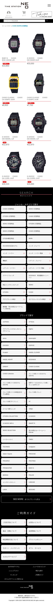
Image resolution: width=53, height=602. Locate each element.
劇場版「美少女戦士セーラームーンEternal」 (13, 307)
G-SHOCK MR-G (8, 423)
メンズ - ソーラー (8, 253)
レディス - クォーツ (35, 260)
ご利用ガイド (39, 575)
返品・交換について (10, 531)
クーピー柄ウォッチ (9, 409)
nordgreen (32, 447)
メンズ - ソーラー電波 (36, 253)
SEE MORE (26, 499)
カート (24, 15)
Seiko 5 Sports (7, 454)
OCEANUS (32, 359)
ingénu (31, 329)
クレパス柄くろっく (35, 392)
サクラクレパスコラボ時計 (37, 299)
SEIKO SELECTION (9, 430)
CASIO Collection (8, 373)
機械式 (5, 260)
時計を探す (39, 571)
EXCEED (6, 345)
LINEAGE (32, 482)
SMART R (32, 423)
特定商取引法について (10, 539)
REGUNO (32, 489)
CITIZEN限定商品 (8, 238)
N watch (5, 352)
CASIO (9, 26)
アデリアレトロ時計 (9, 299)
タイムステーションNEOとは (13, 579)
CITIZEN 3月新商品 (9, 216)
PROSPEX (6, 461)
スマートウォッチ (8, 275)
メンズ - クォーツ (34, 246)
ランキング (13, 575)
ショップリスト (14, 571)
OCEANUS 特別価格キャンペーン (38, 276)
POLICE (31, 475)
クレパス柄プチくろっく (10, 401)
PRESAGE (32, 454)
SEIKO (31, 285)
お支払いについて (35, 522)
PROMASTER (7, 468)
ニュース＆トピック (39, 566)
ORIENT (5, 366)
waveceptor (32, 338)
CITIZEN (5, 292)
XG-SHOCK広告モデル (10, 246)
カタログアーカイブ (10, 557)
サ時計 (31, 409)
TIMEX (31, 439)
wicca (4, 338)
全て (3, 26)
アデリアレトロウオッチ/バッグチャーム (12, 330)
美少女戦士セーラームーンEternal (37, 431)
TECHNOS (6, 447)
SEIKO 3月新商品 (8, 223)
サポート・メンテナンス (11, 548)
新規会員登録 (8, 17)
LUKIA (5, 489)
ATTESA (31, 322)
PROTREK (32, 461)
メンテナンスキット (9, 482)
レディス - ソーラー (9, 268)
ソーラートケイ (8, 439)
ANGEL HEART (8, 359)
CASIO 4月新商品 (8, 209)
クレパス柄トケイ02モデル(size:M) (11, 383)
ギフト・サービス (35, 548)
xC (29, 401)
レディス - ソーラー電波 (36, 268)
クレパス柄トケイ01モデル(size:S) (37, 374)
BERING (5, 475)
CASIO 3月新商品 (34, 216)
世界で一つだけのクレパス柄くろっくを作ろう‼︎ (39, 384)
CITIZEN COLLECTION (10, 416)
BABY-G (31, 468)
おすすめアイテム (13, 566)
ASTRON (6, 322)
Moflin (31, 238)
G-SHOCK (32, 416)
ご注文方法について (10, 522)
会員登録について (35, 531)
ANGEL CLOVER (34, 352)
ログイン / (8, 15)
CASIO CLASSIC (34, 366)
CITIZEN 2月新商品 (35, 223)
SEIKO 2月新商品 (8, 231)
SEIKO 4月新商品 (34, 209)
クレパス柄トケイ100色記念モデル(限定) (12, 393)
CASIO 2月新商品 (34, 231)
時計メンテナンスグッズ (10, 285)
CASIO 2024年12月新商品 (20, 26)
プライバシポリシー (35, 539)
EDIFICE (31, 345)
